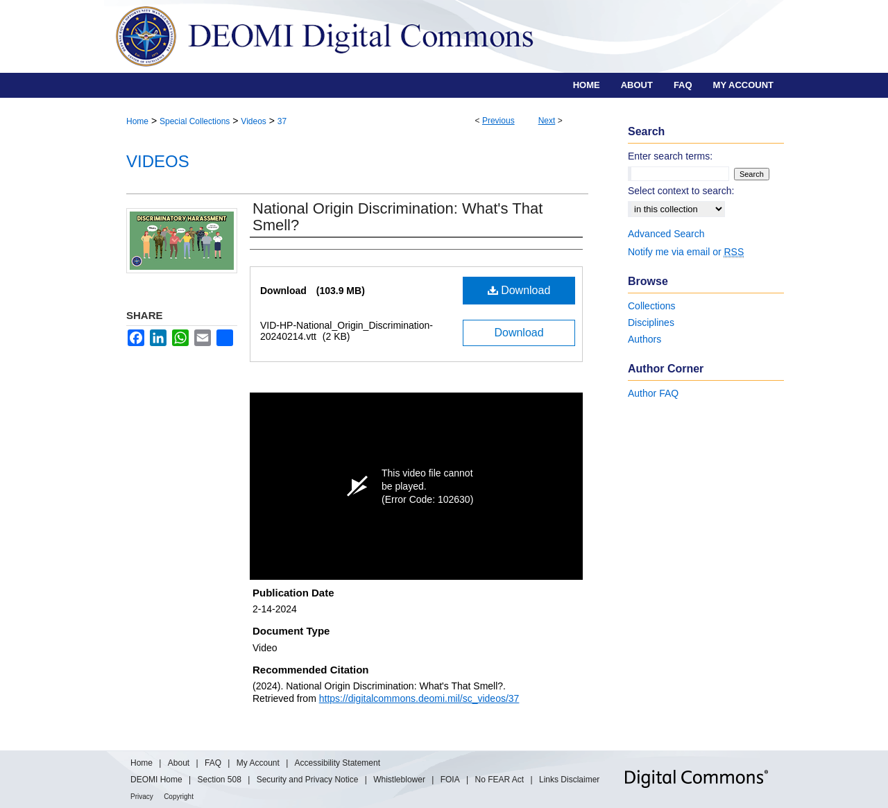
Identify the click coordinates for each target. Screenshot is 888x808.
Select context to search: (681, 190)
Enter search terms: (670, 156)
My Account (258, 763)
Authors (644, 339)
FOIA (450, 779)
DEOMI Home (156, 779)
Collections (651, 305)
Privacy (141, 796)
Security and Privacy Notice (308, 779)
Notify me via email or (686, 251)
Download (519, 290)
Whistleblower (399, 779)
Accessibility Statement (337, 763)
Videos (253, 121)
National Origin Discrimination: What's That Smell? (398, 217)
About (178, 763)
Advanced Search (666, 233)
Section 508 (219, 779)
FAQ (213, 763)
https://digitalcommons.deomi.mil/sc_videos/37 (419, 698)
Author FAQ (653, 393)
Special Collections (195, 121)
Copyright (179, 796)
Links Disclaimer (569, 779)
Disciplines (651, 322)
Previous (498, 121)
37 (282, 121)
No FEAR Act (499, 779)
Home (137, 121)
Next (547, 121)
